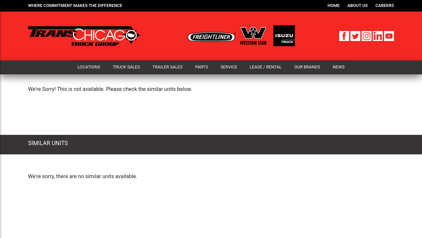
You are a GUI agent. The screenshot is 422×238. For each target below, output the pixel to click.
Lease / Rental (266, 66)
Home (334, 5)
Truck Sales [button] (126, 66)
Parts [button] (201, 66)
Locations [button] (88, 66)
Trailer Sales (167, 66)
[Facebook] (344, 35)
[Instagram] (367, 35)
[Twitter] (356, 35)
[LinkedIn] (378, 35)
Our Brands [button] (307, 66)
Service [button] (229, 66)
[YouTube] (389, 35)
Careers (385, 5)
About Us (357, 5)
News (339, 66)
